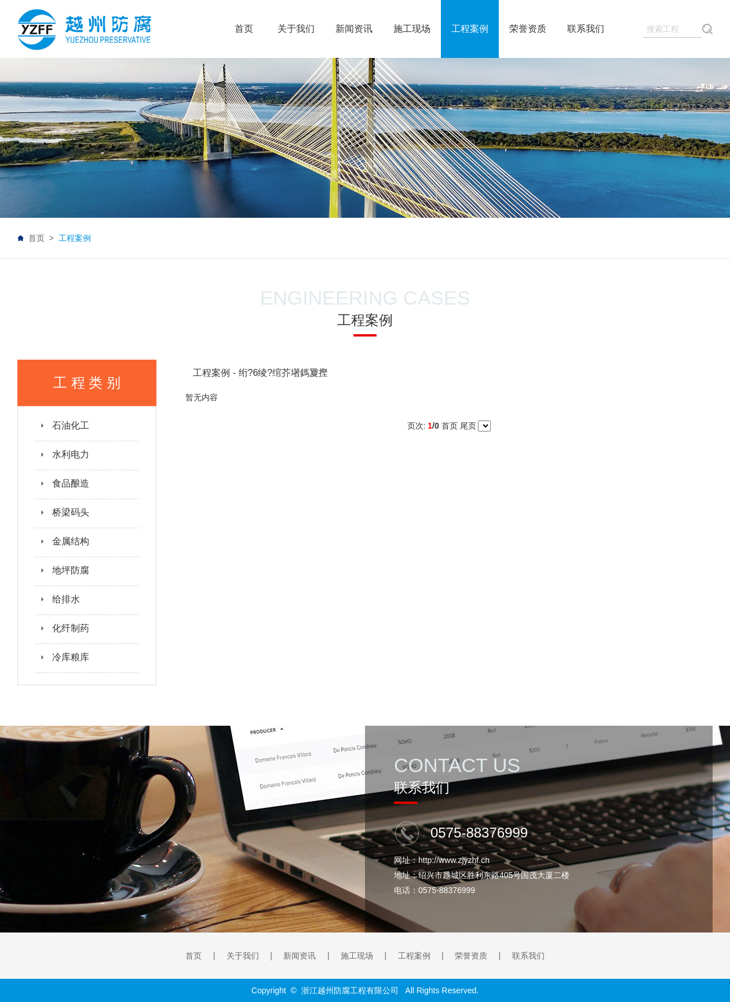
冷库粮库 (64, 657)
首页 (36, 238)
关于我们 (243, 955)
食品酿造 (64, 483)
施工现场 (357, 955)
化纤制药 (64, 628)
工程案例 (414, 955)
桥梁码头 (64, 512)
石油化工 (64, 425)
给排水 (60, 599)
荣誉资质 (471, 955)
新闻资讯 (299, 955)
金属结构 (64, 541)
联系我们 (528, 955)
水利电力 (64, 454)
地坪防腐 (64, 570)
